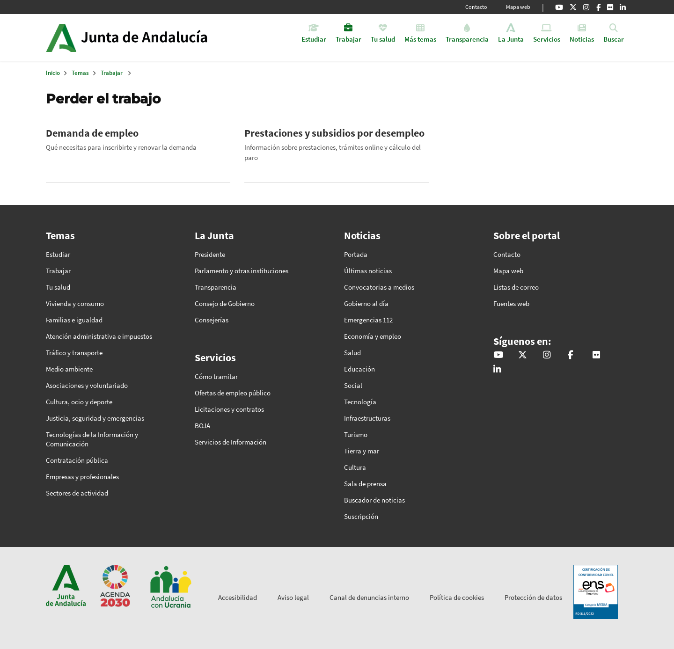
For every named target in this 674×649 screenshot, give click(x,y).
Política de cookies (457, 597)
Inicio (153, 37)
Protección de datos (533, 597)
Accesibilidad (237, 597)
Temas (80, 73)
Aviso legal (293, 597)
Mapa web (518, 6)
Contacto (476, 6)
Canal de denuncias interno (369, 597)
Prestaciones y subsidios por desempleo (334, 132)
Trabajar (112, 73)
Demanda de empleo (92, 132)
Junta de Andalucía (61, 37)
